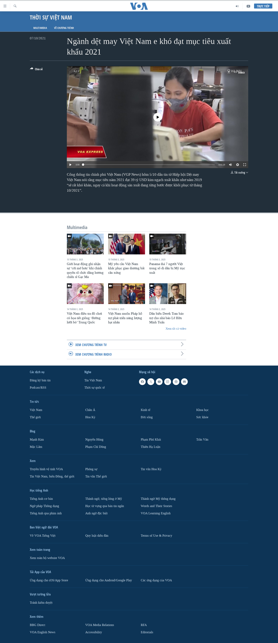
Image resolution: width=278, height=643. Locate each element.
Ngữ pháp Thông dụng (44, 506)
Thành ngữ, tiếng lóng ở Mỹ (103, 499)
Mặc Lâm (36, 447)
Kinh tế (145, 410)
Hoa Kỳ (90, 417)
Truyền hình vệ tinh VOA (46, 469)
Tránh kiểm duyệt (41, 602)
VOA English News (42, 632)
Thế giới (35, 417)
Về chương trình (64, 28)
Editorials (147, 632)
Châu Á (90, 410)
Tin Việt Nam (93, 380)
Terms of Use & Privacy (156, 535)
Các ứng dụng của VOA (156, 580)
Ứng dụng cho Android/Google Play (108, 580)
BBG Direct (37, 625)
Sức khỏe (202, 417)
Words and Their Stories (156, 506)
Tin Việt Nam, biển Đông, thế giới (52, 476)
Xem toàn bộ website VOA (47, 558)
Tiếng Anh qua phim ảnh (46, 513)
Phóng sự (91, 469)
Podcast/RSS (38, 388)
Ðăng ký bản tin (40, 380)
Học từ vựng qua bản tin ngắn (104, 506)
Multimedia (40, 28)
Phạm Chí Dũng (95, 447)
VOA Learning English (156, 513)
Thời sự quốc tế (94, 388)
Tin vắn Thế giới (96, 476)
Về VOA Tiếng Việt (42, 535)
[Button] (36, 70)
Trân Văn (202, 440)
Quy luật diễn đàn (96, 535)
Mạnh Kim (37, 440)
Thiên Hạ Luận (150, 447)
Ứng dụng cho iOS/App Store (49, 580)
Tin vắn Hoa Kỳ (151, 469)
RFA (144, 625)
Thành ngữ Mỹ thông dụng (158, 499)
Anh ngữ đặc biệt (96, 513)
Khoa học (202, 410)
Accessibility (93, 632)
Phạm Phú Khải (151, 440)
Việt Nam (36, 410)
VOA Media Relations (99, 625)
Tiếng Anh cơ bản (41, 499)
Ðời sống (147, 417)
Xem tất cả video (176, 329)
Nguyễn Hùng (94, 440)
